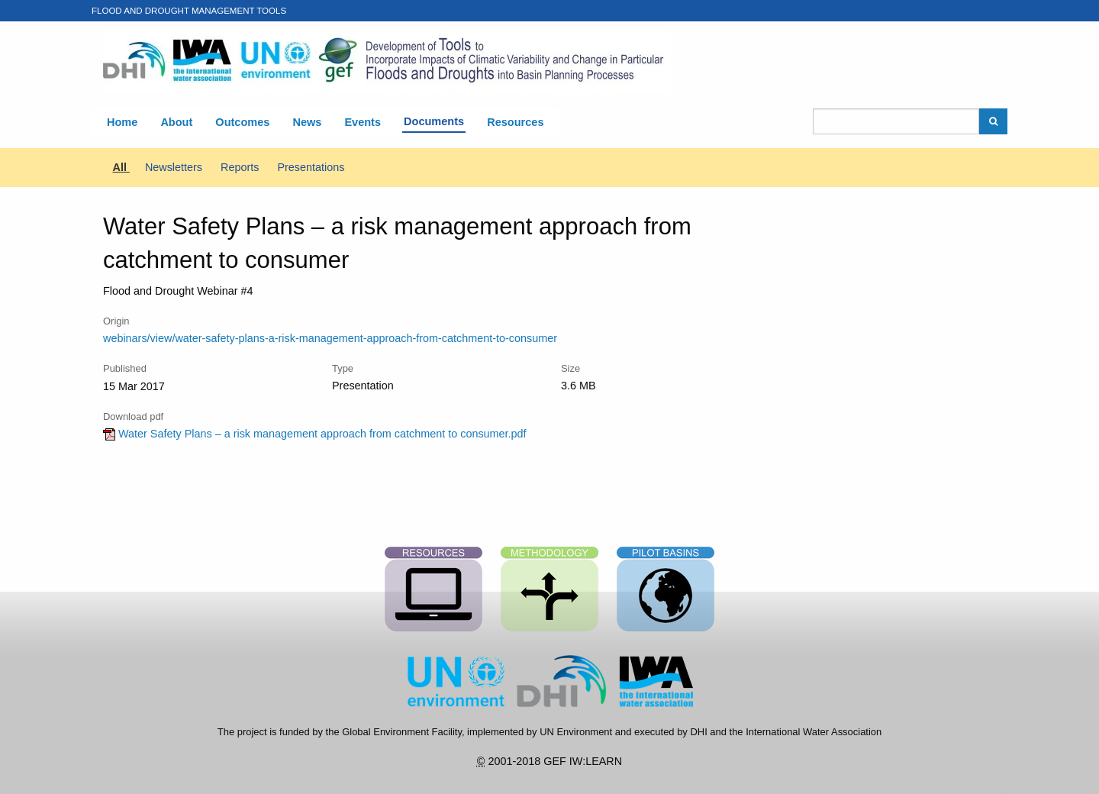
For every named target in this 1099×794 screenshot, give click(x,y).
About (176, 122)
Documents (434, 121)
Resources (515, 122)
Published (125, 368)
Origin (116, 321)
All (121, 167)
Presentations (310, 167)
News (306, 122)
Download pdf (133, 416)
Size (570, 368)
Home (122, 122)
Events (362, 122)
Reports (241, 167)
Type (342, 368)
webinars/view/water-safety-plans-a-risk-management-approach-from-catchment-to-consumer (330, 338)
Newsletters (175, 167)
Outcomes (242, 122)
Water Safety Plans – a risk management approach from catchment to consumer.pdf (315, 434)
